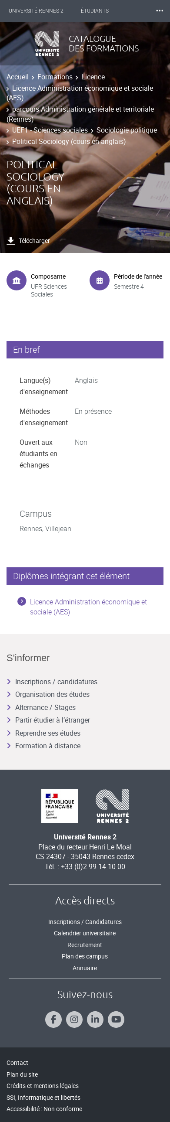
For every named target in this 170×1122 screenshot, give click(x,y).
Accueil (18, 77)
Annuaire (85, 968)
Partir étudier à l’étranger (48, 720)
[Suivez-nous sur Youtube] (116, 1019)
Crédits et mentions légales (43, 1085)
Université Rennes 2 (36, 11)
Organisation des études (48, 694)
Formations (55, 77)
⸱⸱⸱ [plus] (159, 10)
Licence (93, 77)
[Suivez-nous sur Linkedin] (95, 1019)
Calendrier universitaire (85, 933)
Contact (17, 1062)
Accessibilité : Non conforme (44, 1109)
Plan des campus (85, 956)
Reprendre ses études (43, 733)
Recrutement (84, 945)
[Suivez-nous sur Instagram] (74, 1019)
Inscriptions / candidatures (52, 681)
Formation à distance (43, 745)
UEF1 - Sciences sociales (50, 130)
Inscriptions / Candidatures (85, 921)
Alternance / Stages (41, 707)
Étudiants (95, 11)
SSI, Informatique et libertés (43, 1097)
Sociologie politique (127, 130)
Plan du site (22, 1074)
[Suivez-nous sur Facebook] (53, 1019)
